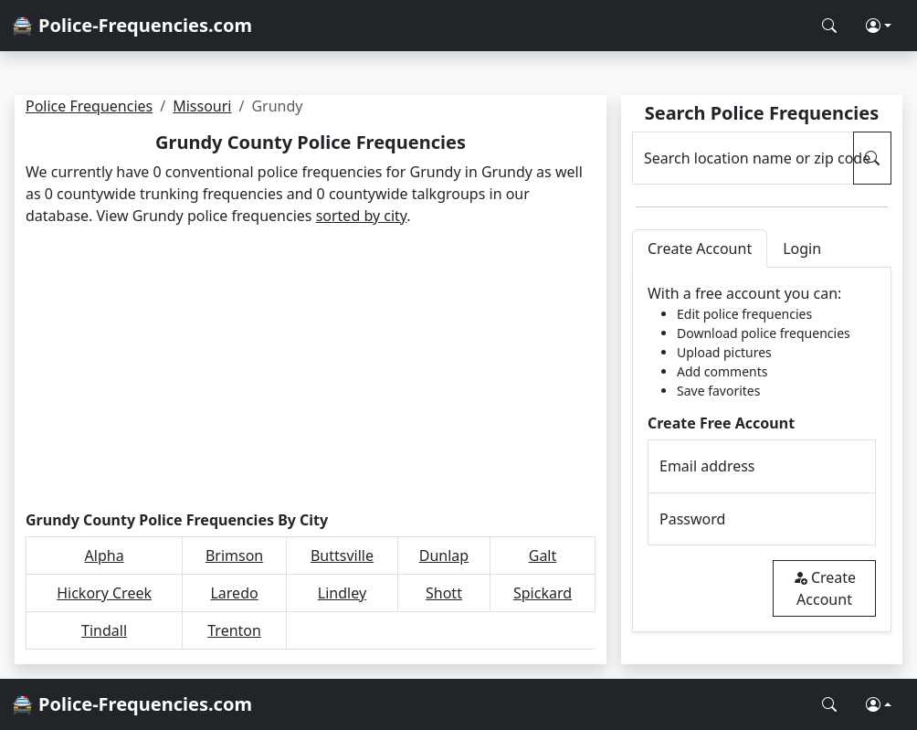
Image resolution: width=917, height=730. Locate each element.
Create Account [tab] (700, 248)
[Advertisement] (311, 369)
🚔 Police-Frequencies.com (131, 25)
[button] (878, 25)
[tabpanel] (761, 450)
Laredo (234, 593)
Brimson (234, 555)
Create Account (824, 588)
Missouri (202, 106)
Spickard (542, 593)
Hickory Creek (104, 593)
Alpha (104, 555)
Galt (543, 555)
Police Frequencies (89, 106)
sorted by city (361, 216)
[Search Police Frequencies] (829, 25)
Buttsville (342, 555)
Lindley (342, 593)
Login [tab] (802, 248)
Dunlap (444, 555)
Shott (444, 593)
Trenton (234, 630)
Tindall (104, 630)
